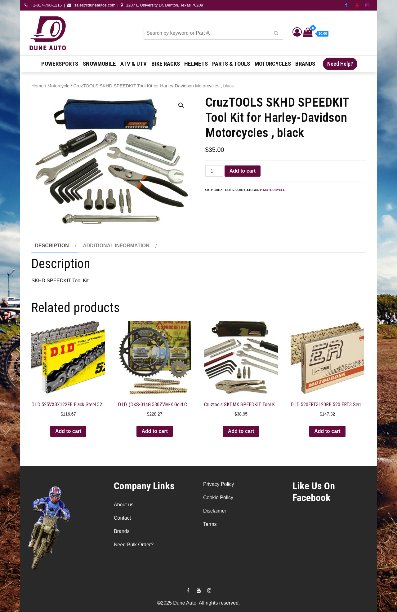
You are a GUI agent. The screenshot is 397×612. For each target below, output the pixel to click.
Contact (122, 518)
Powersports (59, 63)
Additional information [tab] (116, 245)
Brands (305, 63)
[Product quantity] (214, 171)
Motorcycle (58, 85)
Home (37, 85)
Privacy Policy (218, 484)
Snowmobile (99, 63)
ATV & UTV (133, 63)
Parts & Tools (231, 63)
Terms (210, 524)
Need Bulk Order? (134, 544)
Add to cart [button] (68, 431)
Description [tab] (52, 245)
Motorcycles (273, 63)
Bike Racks (165, 63)
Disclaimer (214, 510)
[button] (181, 105)
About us (123, 504)
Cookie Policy (218, 497)
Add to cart (243, 171)
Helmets (196, 63)
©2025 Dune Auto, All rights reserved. (198, 602)
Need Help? (340, 63)
